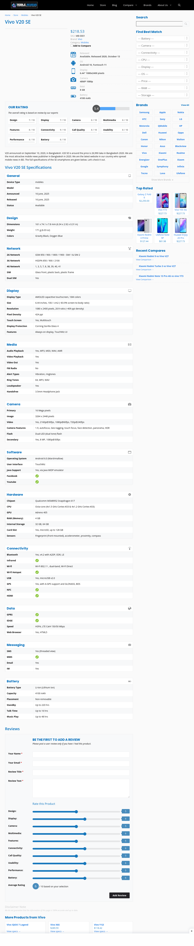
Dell (144, 132)
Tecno (144, 173)
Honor (144, 146)
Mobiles (85, 42)
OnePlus (162, 159)
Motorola (144, 125)
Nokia (180, 112)
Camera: (12, 825)
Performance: (15, 870)
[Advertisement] (65, 939)
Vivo (41, 917)
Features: (13, 840)
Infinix (180, 166)
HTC (144, 119)
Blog (114, 5)
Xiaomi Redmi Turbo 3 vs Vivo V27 (157, 266)
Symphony (162, 166)
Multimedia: (15, 833)
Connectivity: (15, 848)
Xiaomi (162, 152)
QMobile (162, 125)
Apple (162, 112)
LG (180, 119)
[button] (179, 5)
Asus (162, 146)
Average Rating (16, 885)
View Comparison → (145, 259)
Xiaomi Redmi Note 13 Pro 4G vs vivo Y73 (161, 276)
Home (90, 5)
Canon (144, 139)
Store (103, 5)
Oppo (181, 132)
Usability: (13, 862)
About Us (166, 5)
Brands (148, 5)
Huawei (162, 132)
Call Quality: (15, 855)
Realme (181, 152)
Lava (162, 173)
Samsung (144, 112)
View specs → (14, 931)
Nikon (162, 139)
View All (185, 105)
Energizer (144, 159)
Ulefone (180, 173)
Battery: (12, 877)
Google (144, 166)
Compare (131, 5)
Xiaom (180, 159)
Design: (12, 811)
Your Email (15, 762)
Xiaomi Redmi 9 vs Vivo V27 (154, 256)
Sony (162, 119)
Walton (181, 139)
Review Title (15, 771)
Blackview (180, 146)
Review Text (15, 780)
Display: (12, 818)
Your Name (15, 753)
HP (180, 125)
